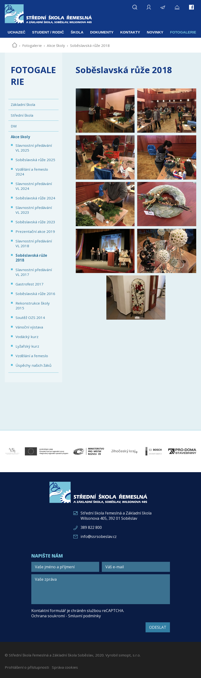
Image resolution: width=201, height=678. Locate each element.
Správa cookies (65, 667)
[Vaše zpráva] (100, 589)
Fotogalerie (32, 45)
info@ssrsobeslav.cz (99, 536)
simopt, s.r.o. (130, 655)
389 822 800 (91, 527)
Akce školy (56, 45)
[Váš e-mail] (136, 567)
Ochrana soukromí (48, 615)
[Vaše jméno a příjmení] (65, 567)
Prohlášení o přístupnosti (27, 667)
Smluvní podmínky (84, 615)
